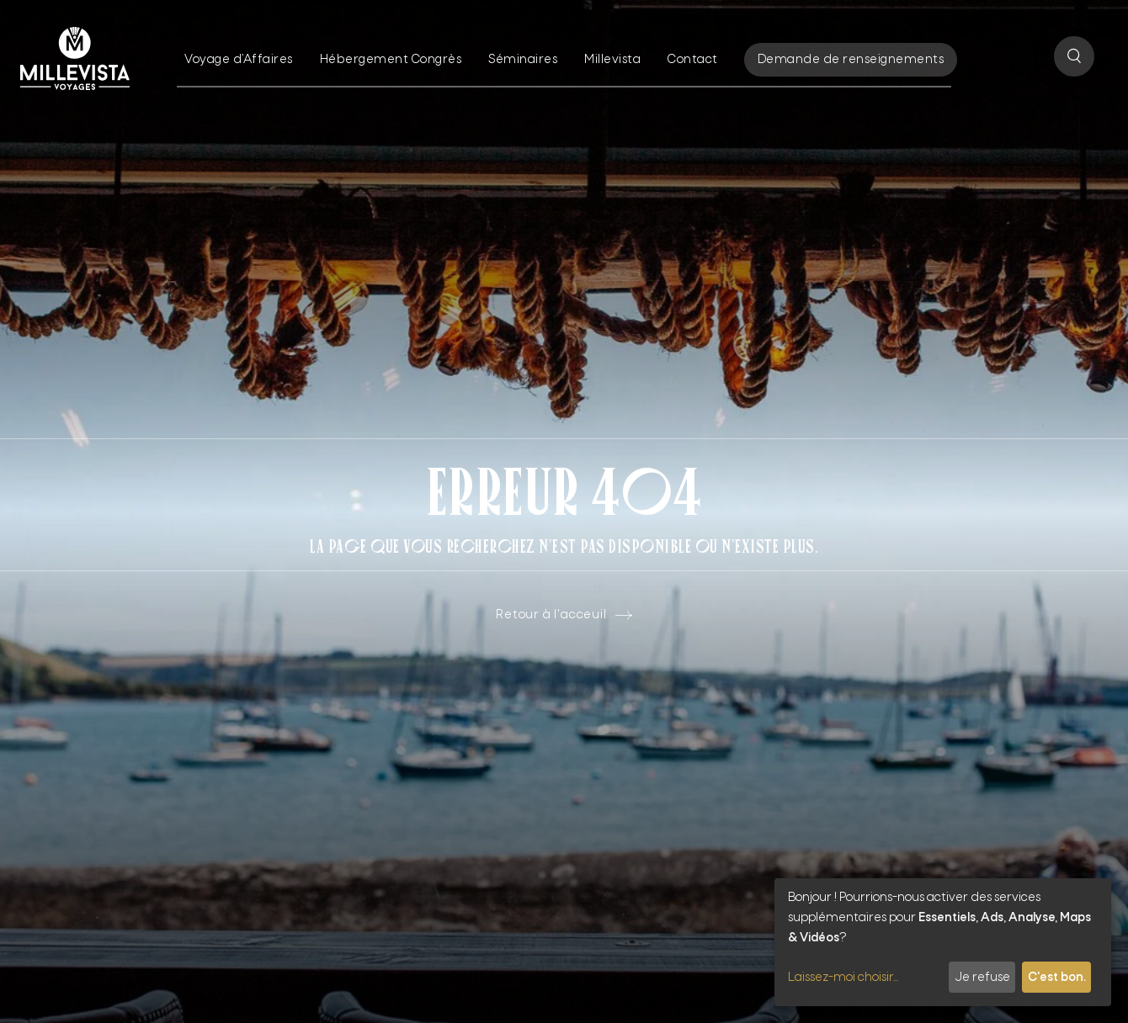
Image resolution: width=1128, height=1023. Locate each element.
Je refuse (982, 977)
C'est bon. (1057, 977)
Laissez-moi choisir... (843, 977)
